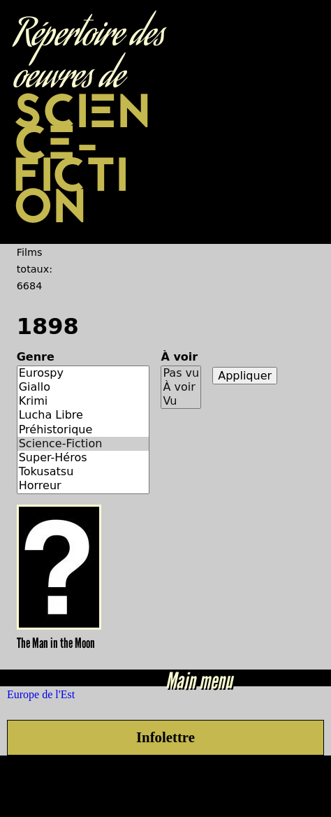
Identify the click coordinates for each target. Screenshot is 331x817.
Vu (180, 401)
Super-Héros (83, 458)
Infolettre (165, 737)
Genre (35, 356)
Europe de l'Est (41, 694)
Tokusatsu (83, 472)
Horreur (83, 486)
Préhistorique (83, 430)
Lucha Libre (83, 415)
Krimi (83, 401)
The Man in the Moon (56, 643)
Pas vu (180, 373)
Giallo (83, 387)
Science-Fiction (83, 444)
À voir (179, 356)
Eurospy (83, 373)
